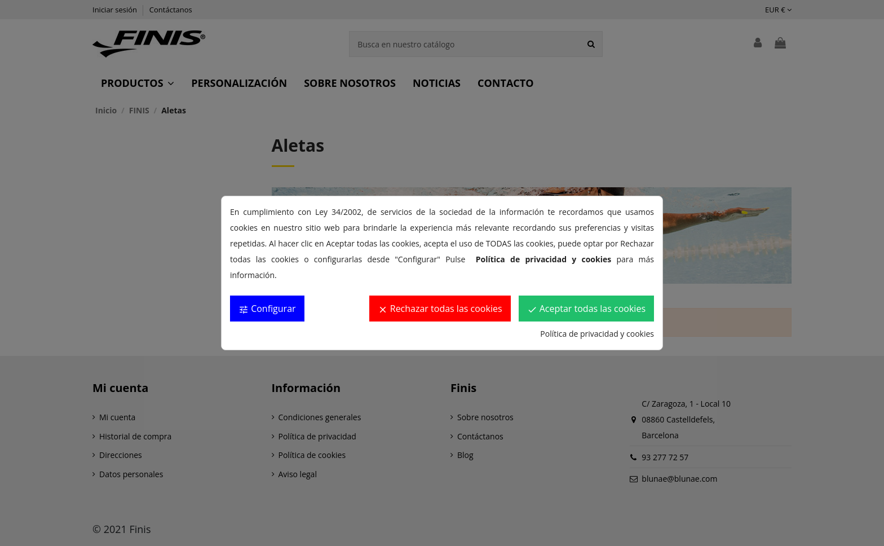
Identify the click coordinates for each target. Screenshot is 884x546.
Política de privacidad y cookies (597, 333)
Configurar (267, 308)
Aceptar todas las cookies (586, 308)
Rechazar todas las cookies (440, 308)
